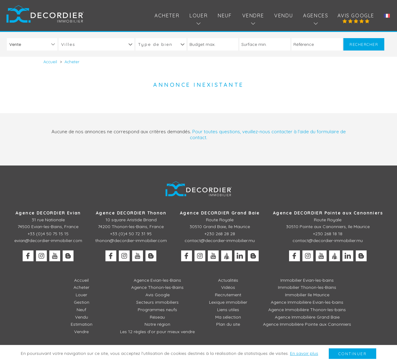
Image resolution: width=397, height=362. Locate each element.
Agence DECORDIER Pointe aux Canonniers (328, 213)
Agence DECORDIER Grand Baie (220, 213)
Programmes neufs (157, 309)
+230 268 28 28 (219, 233)
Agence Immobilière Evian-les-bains (307, 302)
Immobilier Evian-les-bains (307, 280)
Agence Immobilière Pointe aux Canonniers (307, 324)
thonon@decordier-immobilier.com (131, 240)
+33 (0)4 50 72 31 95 (131, 233)
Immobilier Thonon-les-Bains (307, 287)
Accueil (81, 280)
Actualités (228, 280)
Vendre (81, 331)
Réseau (157, 317)
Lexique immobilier (228, 302)
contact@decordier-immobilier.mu (220, 240)
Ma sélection (228, 317)
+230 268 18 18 (327, 233)
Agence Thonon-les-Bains (157, 287)
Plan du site (228, 324)
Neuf (225, 15)
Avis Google (355, 15)
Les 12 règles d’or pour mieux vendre (157, 331)
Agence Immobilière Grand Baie (307, 317)
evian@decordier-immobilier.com (48, 240)
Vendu (283, 15)
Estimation (81, 324)
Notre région (157, 324)
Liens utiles (228, 309)
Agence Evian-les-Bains (157, 280)
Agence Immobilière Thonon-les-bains (307, 309)
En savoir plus (304, 353)
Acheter (166, 15)
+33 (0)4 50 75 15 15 (48, 233)
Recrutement (228, 295)
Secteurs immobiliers (157, 302)
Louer (81, 295)
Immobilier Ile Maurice (307, 295)
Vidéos (228, 287)
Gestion (81, 302)
